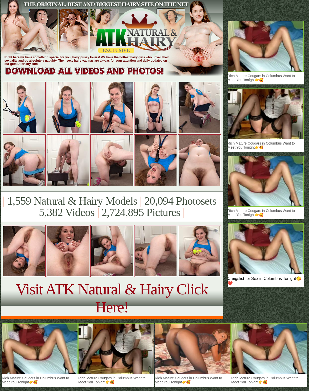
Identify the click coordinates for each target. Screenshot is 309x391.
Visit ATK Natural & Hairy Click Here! (112, 298)
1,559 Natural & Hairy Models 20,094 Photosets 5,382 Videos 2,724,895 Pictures (112, 206)
